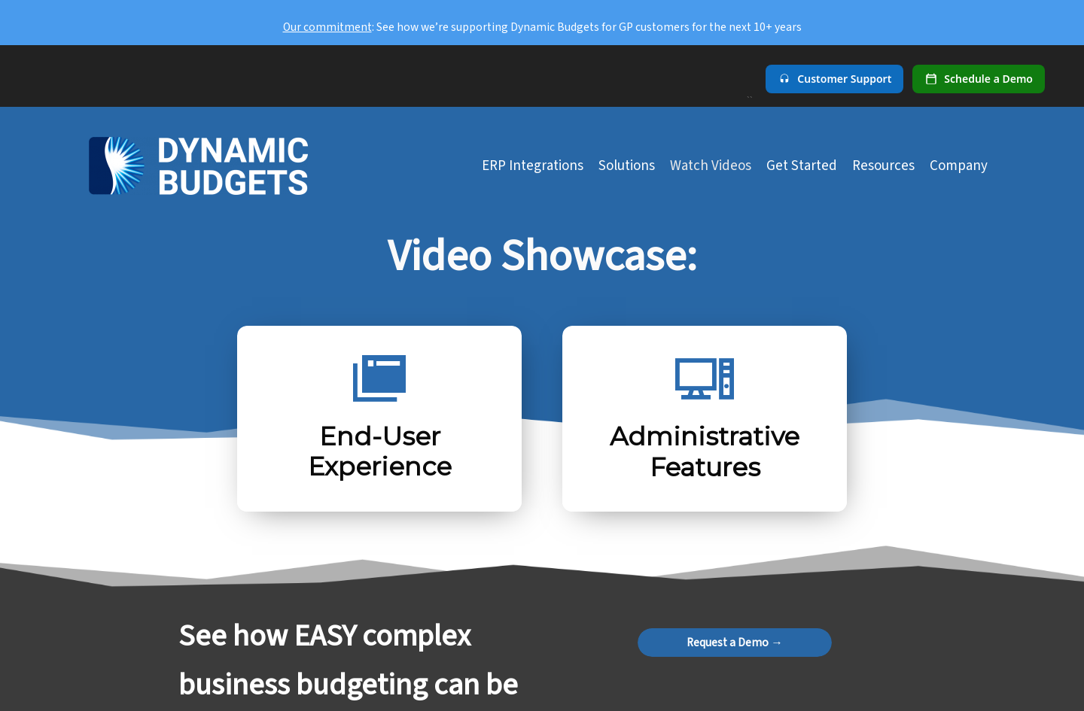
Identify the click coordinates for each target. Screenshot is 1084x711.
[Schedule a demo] (978, 79)
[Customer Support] (834, 79)
